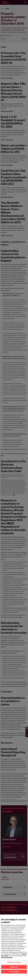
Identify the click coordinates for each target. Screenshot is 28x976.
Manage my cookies (14, 964)
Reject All (14, 968)
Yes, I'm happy (14, 973)
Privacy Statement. (7, 959)
